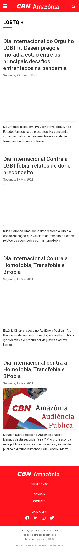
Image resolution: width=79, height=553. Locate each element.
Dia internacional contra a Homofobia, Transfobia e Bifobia (35, 369)
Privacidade (56, 545)
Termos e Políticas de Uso (31, 545)
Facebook (27, 518)
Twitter (52, 518)
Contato (39, 501)
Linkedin (35, 518)
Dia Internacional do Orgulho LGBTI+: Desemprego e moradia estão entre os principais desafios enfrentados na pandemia (38, 54)
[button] (5, 6)
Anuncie (39, 493)
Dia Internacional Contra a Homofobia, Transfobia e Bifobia (35, 265)
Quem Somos (40, 484)
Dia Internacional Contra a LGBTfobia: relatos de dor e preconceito (37, 166)
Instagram (44, 518)
